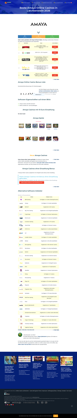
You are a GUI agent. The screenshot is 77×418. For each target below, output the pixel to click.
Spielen (54, 46)
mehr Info (54, 48)
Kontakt (64, 391)
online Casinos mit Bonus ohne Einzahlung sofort (31, 182)
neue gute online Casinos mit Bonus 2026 (46, 163)
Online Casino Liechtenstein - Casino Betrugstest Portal (28, 391)
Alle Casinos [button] (25, 37)
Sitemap (59, 391)
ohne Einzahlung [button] (38, 37)
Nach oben (56, 79)
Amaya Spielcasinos (42, 336)
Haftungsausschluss (52, 391)
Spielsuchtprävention (36, 397)
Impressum (44, 391)
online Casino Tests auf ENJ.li (24, 344)
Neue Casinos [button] (52, 37)
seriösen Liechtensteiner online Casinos (48, 91)
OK (55, 415)
